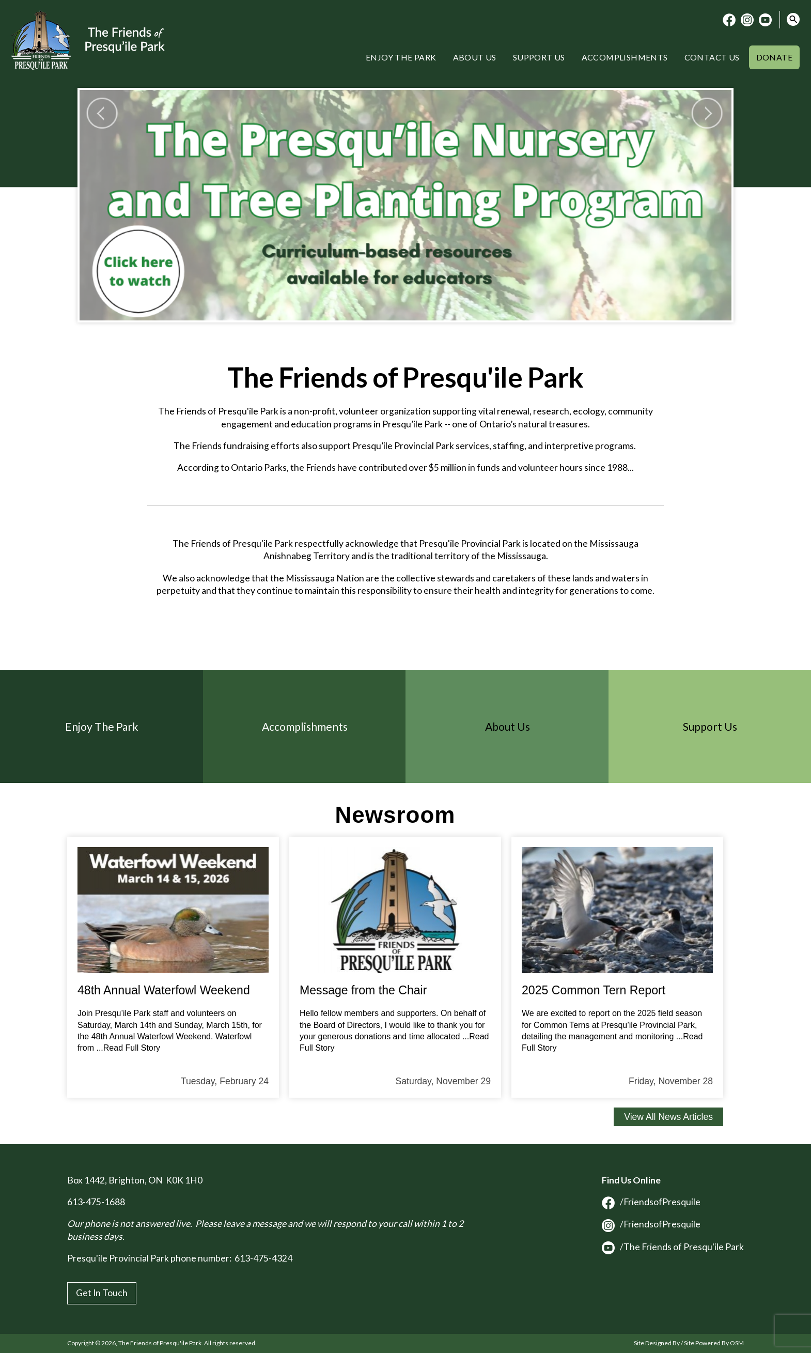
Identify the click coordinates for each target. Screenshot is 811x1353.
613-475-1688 (96, 1201)
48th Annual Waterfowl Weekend (163, 990)
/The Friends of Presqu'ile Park (673, 1246)
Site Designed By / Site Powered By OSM (689, 1343)
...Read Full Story (128, 1047)
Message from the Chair (363, 990)
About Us (474, 57)
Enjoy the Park (401, 57)
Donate (774, 57)
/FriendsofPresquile (651, 1201)
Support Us (539, 57)
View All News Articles (668, 1117)
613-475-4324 (263, 1258)
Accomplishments (625, 57)
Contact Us (712, 57)
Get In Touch (102, 1292)
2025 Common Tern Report (593, 990)
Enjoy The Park (101, 726)
